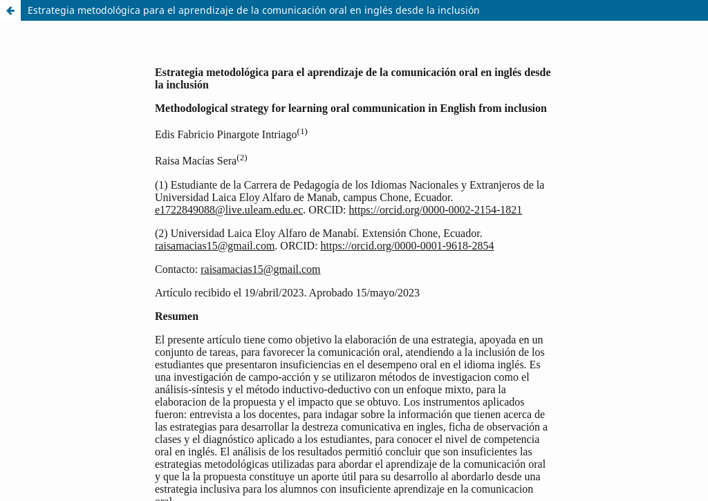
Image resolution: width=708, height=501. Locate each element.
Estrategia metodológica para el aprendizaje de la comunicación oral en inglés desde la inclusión (254, 10)
